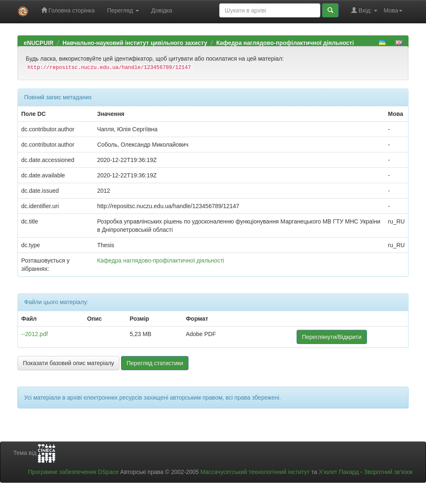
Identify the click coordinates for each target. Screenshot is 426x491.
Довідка (161, 10)
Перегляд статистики (154, 363)
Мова (393, 10)
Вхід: (364, 10)
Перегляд (123, 10)
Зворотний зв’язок (388, 472)
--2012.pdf (34, 334)
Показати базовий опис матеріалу (68, 363)
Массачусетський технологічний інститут (255, 472)
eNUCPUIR (39, 42)
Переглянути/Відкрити (332, 337)
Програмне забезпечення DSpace (73, 472)
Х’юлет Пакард (339, 472)
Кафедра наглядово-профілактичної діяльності (285, 42)
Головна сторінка (68, 10)
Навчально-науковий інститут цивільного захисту (134, 42)
